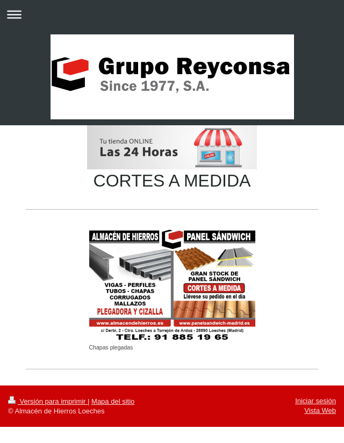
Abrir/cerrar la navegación (172, 14)
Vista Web (320, 410)
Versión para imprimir (48, 401)
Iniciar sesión (315, 401)
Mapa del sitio (112, 401)
